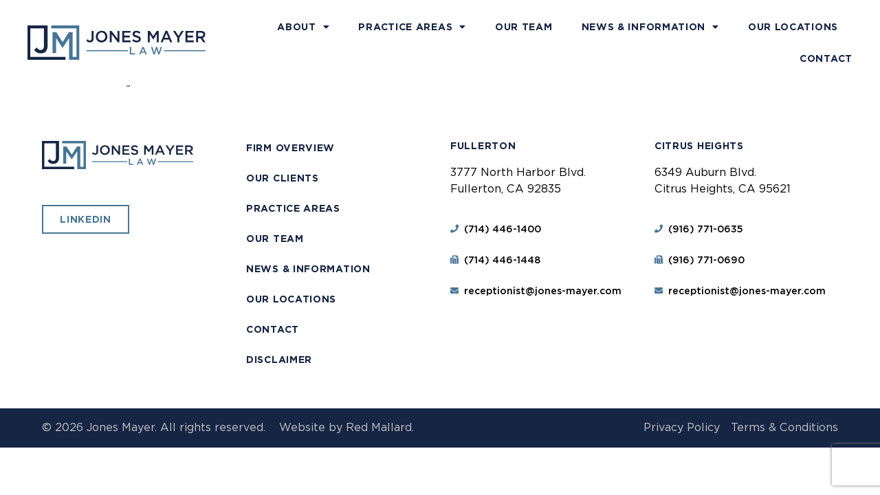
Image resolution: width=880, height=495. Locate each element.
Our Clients (282, 178)
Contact (826, 58)
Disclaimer (279, 359)
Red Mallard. (380, 427)
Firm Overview (290, 147)
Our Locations (793, 26)
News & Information (650, 26)
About (303, 26)
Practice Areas (412, 26)
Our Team (524, 26)
